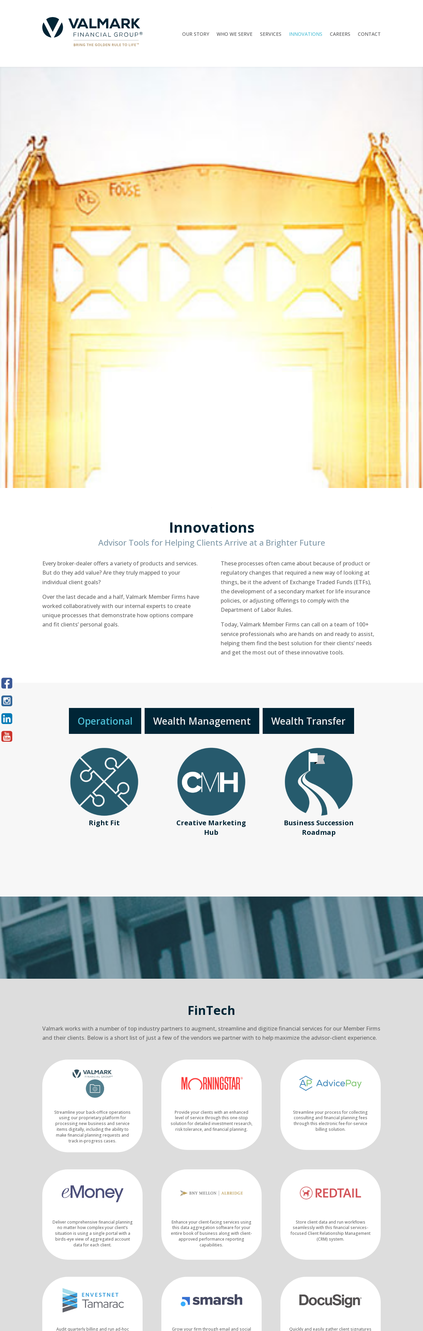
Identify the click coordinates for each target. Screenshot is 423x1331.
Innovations (305, 34)
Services (270, 34)
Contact (369, 34)
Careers (340, 34)
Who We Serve (234, 34)
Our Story (195, 34)
